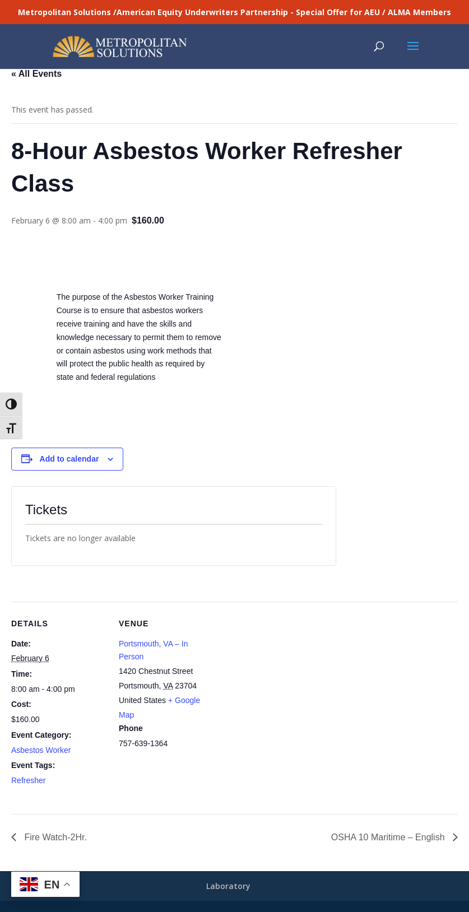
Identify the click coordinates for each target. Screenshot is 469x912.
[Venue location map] (285, 679)
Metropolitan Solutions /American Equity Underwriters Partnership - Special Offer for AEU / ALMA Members (234, 12)
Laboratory (228, 886)
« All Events (36, 73)
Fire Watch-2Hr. (54, 837)
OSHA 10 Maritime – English (389, 837)
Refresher (28, 780)
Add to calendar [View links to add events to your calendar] (69, 458)
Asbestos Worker (41, 750)
